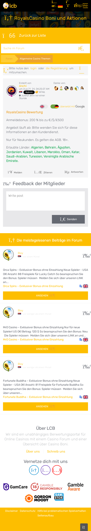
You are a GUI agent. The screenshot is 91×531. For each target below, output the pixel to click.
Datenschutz (27, 510)
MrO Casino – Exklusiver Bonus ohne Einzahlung (33, 339)
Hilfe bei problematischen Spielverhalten (61, 510)
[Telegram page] (34, 470)
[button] (83, 286)
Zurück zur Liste (24, 35)
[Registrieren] (68, 6)
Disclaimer (11, 510)
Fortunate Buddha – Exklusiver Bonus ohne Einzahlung (38, 397)
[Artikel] (53, 6)
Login (33, 68)
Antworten (76, 171)
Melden (15, 172)
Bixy (20, 253)
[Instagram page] (46, 470)
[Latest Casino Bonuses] (10, 5)
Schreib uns (56, 451)
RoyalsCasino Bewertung (24, 112)
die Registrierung (57, 68)
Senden (72, 219)
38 (85, 254)
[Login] (76, 6)
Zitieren (43, 172)
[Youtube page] (57, 470)
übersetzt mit (72, 106)
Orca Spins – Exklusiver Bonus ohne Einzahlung (33, 286)
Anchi (22, 86)
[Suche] (81, 48)
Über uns (33, 451)
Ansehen (45, 295)
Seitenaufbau (45, 515)
